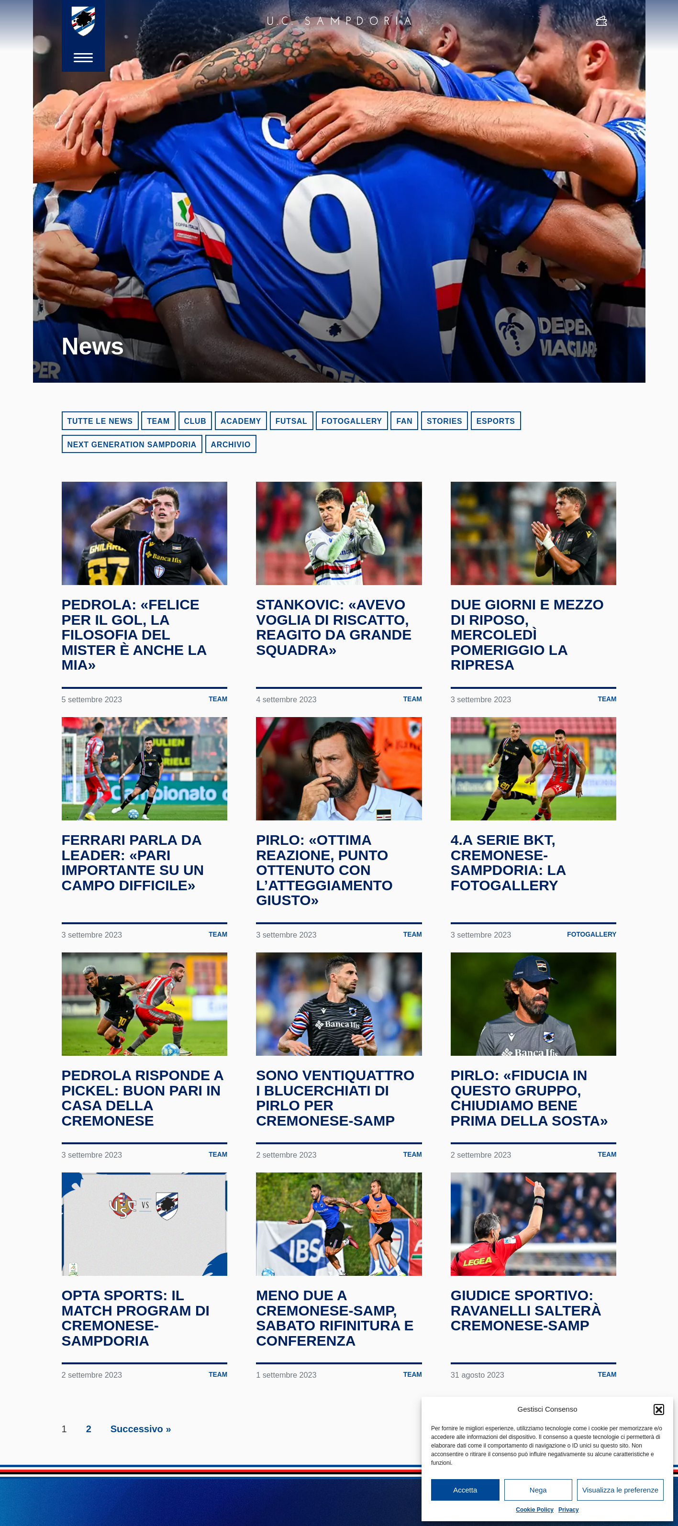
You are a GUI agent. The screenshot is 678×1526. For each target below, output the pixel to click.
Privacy (568, 1509)
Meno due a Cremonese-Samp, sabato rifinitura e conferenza (334, 1318)
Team (158, 421)
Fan (404, 421)
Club (195, 421)
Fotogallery (352, 421)
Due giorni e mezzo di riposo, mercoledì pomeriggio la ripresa (527, 635)
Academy (241, 421)
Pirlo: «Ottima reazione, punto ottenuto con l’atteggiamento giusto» (324, 870)
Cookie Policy (535, 1509)
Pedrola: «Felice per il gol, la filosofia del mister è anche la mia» (134, 635)
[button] (659, 1409)
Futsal (292, 421)
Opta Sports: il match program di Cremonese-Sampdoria (136, 1318)
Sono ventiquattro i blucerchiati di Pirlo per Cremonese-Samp (335, 1097)
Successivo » (141, 1429)
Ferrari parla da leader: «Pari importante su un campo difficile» (133, 862)
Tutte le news (100, 421)
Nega (538, 1490)
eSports (496, 421)
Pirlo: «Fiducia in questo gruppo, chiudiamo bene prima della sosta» (529, 1097)
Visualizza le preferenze (620, 1490)
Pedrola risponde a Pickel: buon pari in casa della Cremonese (142, 1097)
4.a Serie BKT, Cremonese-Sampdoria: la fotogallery (508, 862)
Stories (444, 421)
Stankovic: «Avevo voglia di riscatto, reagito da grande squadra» (333, 627)
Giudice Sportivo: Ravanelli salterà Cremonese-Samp (526, 1310)
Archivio (231, 445)
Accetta (465, 1490)
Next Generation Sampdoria (132, 445)
